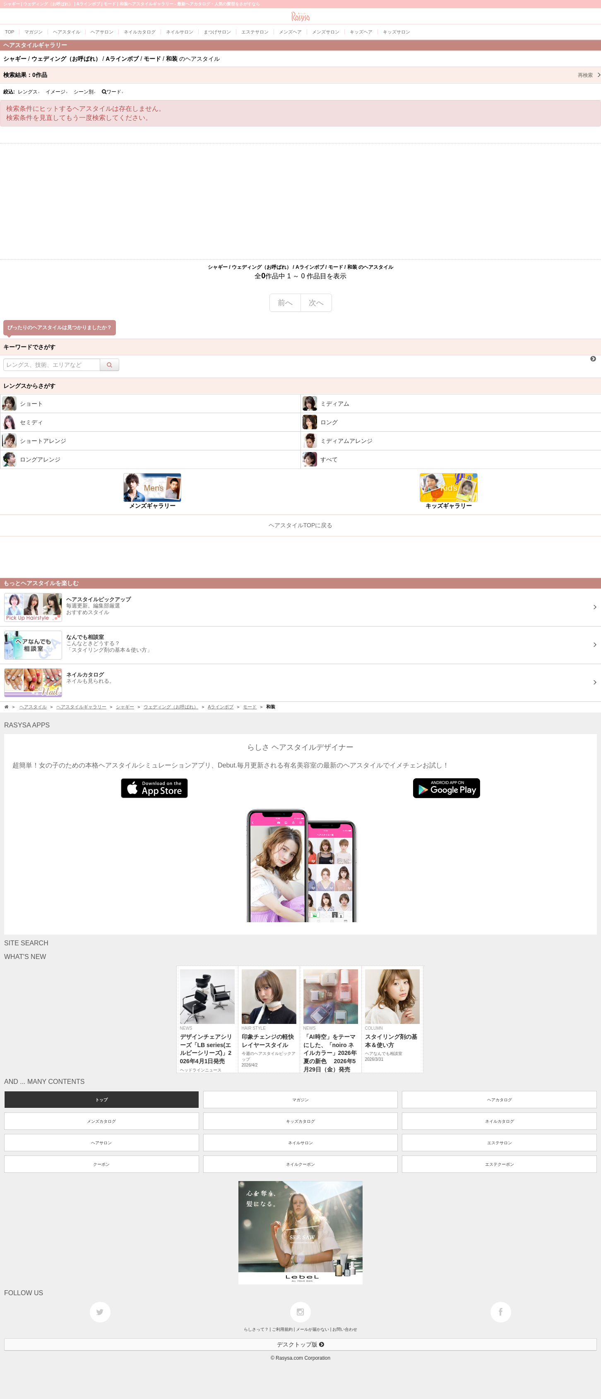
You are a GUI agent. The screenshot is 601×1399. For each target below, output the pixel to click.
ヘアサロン (101, 1143)
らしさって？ (256, 1329)
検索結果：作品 (302, 75)
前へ (285, 303)
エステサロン (499, 1143)
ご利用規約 (282, 1329)
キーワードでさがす (29, 347)
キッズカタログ (300, 1121)
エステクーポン (499, 1164)
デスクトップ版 (300, 1344)
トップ (101, 1100)
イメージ (57, 92)
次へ (316, 303)
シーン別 (85, 92)
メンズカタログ (101, 1121)
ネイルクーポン (300, 1164)
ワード (113, 92)
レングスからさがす (29, 386)
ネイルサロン (300, 1143)
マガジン (300, 1100)
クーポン (101, 1164)
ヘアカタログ (499, 1100)
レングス (29, 92)
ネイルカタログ (499, 1121)
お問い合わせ (344, 1329)
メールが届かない (312, 1329)
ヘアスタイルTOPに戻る (301, 525)
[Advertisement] (300, 201)
